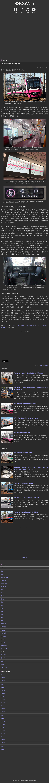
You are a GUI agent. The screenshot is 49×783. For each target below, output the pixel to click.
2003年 (3, 746)
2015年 (3, 709)
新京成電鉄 (39, 365)
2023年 (3, 684)
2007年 (3, 733)
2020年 (3, 693)
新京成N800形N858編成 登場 (22, 432)
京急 (2, 574)
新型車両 (46, 365)
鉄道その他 (4, 648)
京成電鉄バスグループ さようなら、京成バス (26, 497)
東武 (2, 602)
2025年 (3, 678)
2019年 (3, 696)
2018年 (3, 699)
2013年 (3, 715)
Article (21, 10)
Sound (27, 10)
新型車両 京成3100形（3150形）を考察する (26, 418)
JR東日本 (3, 627)
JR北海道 (3, 636)
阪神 (2, 620)
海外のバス (4, 664)
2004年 (3, 743)
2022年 (3, 687)
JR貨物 (3, 642)
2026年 (3, 674)
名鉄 (2, 608)
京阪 (2, 611)
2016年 (3, 705)
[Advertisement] (24, 45)
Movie (34, 10)
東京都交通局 (4, 577)
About (15, 10)
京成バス (3, 658)
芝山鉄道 (3, 586)
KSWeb (24, 3)
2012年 (3, 718)
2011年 (3, 721)
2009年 (3, 727)
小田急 (3, 596)
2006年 (3, 736)
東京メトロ (4, 599)
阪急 (2, 617)
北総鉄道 (3, 580)
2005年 (3, 740)
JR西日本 (3, 633)
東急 (2, 589)
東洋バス (3, 655)
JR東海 (3, 630)
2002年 (3, 749)
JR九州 (3, 639)
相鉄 (2, 605)
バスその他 (4, 667)
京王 (2, 593)
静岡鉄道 (3, 624)
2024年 (3, 681)
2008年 (3, 730)
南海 (2, 614)
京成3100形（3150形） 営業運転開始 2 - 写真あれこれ (29, 373)
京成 (2, 571)
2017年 (3, 702)
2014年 (3, 712)
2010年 (3, 724)
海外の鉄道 (4, 645)
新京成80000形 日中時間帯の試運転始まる (25, 403)
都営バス (3, 661)
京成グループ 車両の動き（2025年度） (25, 483)
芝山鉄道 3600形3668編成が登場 (23, 452)
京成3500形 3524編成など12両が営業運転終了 (27, 512)
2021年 (3, 690)
